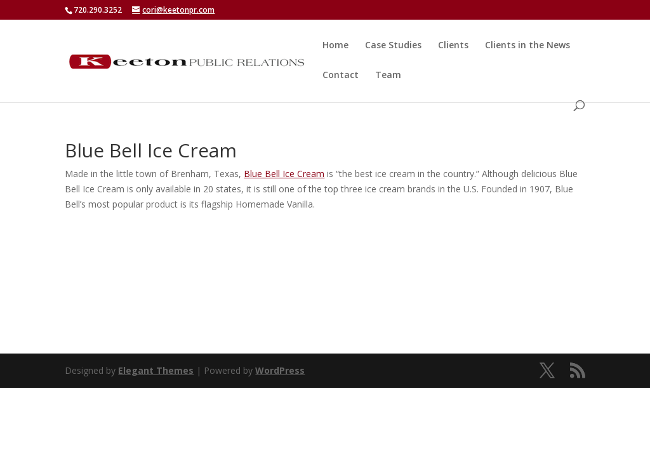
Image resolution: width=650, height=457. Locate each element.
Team (388, 75)
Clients (453, 46)
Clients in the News (527, 46)
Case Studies (393, 46)
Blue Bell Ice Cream (284, 174)
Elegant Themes (156, 370)
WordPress (280, 370)
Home (335, 46)
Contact (340, 75)
